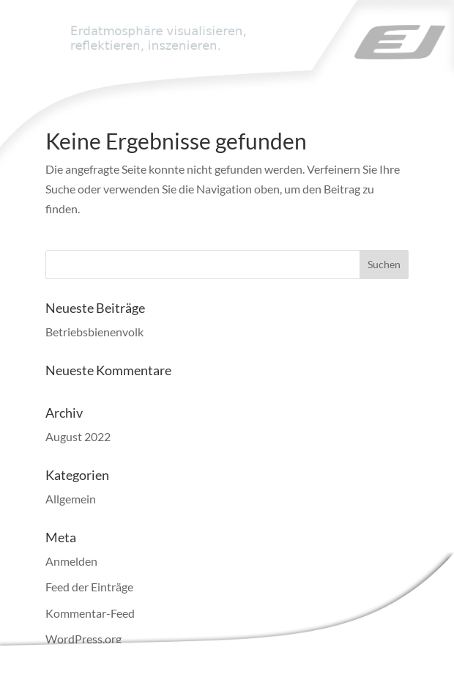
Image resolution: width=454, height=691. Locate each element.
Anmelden (71, 561)
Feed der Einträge (89, 587)
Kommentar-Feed (90, 613)
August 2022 (78, 436)
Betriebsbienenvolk (94, 332)
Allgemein (70, 499)
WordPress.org (83, 639)
